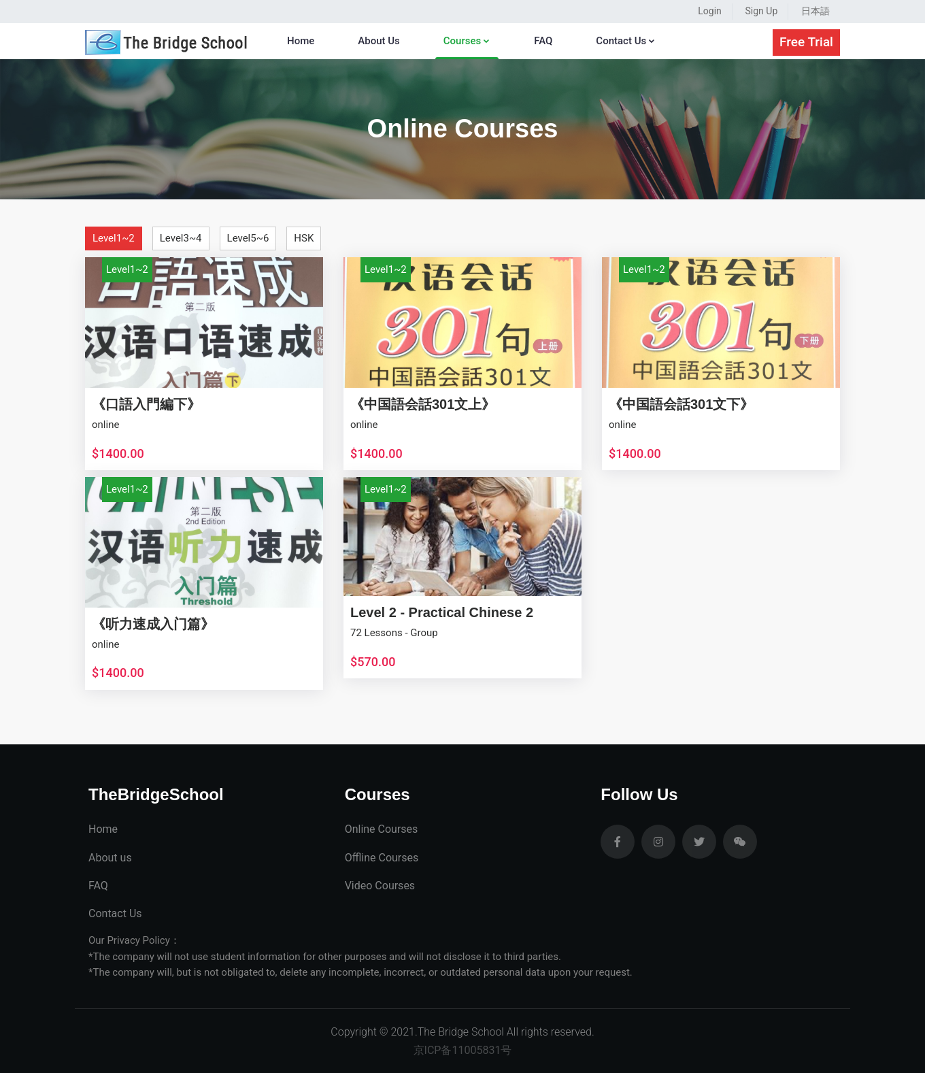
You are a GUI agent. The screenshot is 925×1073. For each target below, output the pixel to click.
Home (300, 41)
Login (710, 10)
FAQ (543, 41)
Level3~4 (181, 238)
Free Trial (806, 42)
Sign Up (761, 10)
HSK (304, 238)
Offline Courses (382, 857)
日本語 (815, 10)
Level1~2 (113, 238)
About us (110, 857)
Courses (466, 41)
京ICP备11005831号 (463, 1050)
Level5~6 (248, 238)
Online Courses (381, 829)
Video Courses (380, 885)
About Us (379, 41)
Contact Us (626, 41)
